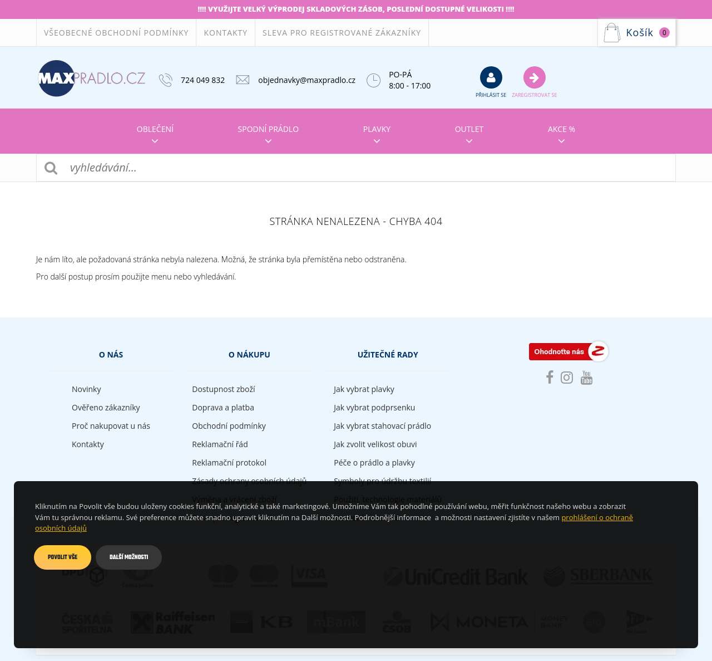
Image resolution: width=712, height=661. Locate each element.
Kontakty (226, 32)
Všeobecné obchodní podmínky (116, 32)
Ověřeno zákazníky (106, 407)
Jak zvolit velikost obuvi (375, 444)
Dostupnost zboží (223, 389)
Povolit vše (62, 557)
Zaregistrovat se (534, 81)
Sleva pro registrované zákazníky (342, 32)
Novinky (86, 389)
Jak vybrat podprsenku (374, 407)
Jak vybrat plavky (364, 389)
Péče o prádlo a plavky (374, 462)
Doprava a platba (223, 407)
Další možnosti (129, 557)
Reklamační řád (220, 444)
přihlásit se (491, 81)
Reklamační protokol (229, 462)
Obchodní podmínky (229, 425)
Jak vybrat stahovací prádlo (382, 425)
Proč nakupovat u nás (111, 425)
